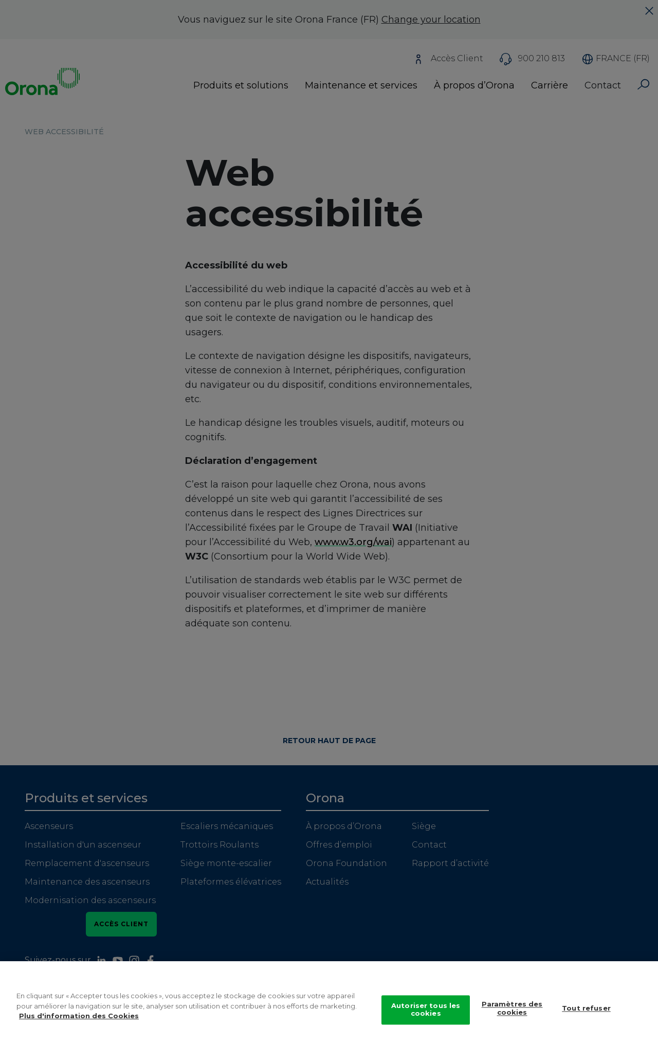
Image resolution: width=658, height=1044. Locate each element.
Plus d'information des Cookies (79, 1022)
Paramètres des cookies (512, 1015)
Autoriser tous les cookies (425, 1016)
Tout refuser (586, 1015)
